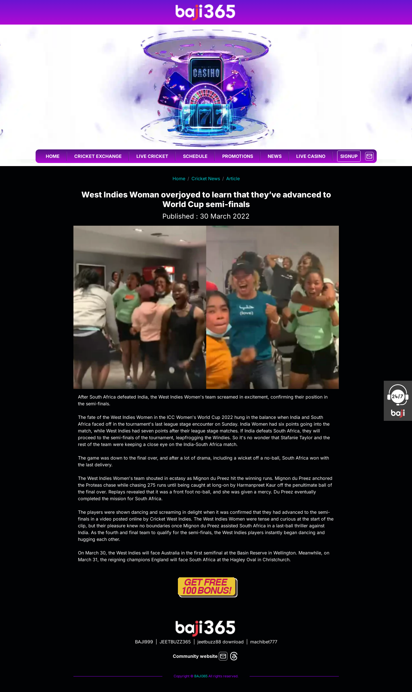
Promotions (237, 156)
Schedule (195, 156)
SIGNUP (348, 156)
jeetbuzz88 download (220, 642)
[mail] (369, 155)
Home (53, 156)
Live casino (310, 156)
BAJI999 (144, 642)
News (275, 156)
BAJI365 (201, 676)
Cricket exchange (98, 156)
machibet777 (263, 642)
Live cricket (152, 156)
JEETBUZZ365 (175, 642)
